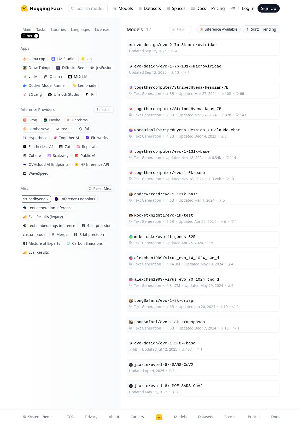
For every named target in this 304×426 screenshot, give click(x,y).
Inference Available (218, 29)
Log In (248, 8)
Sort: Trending (261, 29)
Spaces (175, 8)
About (114, 416)
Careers (137, 416)
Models (123, 8)
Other (30, 35)
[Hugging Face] (159, 417)
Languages (80, 29)
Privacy (91, 416)
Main (27, 29)
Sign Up (268, 8)
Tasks (40, 29)
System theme (38, 416)
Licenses (102, 29)
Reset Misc (100, 188)
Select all (104, 109)
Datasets (149, 8)
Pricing (218, 8)
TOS (70, 416)
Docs (198, 8)
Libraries (58, 29)
